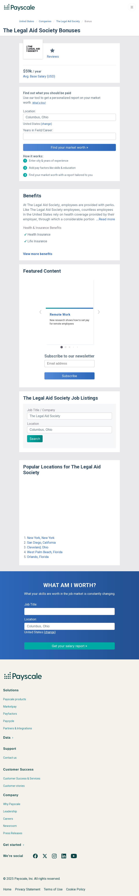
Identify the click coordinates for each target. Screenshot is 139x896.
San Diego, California (41, 542)
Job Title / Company (41, 410)
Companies (45, 21)
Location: (29, 111)
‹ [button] (40, 311)
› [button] (98, 311)
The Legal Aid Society (68, 21)
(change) (46, 123)
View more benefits (37, 254)
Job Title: (30, 604)
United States (26, 21)
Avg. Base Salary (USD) (39, 76)
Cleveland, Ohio (37, 547)
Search (35, 439)
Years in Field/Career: (38, 130)
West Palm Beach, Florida (44, 552)
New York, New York (40, 538)
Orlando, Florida (38, 557)
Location (33, 424)
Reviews (53, 56)
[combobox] (69, 117)
